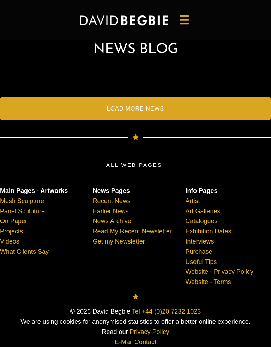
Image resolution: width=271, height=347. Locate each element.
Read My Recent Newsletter (132, 231)
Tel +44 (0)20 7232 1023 (166, 311)
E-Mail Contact (135, 342)
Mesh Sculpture (22, 200)
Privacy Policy (149, 331)
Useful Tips (201, 261)
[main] (124, 20)
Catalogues (201, 221)
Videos (9, 241)
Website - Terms (208, 281)
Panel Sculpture (22, 211)
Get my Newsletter (119, 241)
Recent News (112, 200)
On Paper (13, 221)
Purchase (198, 251)
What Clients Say (24, 251)
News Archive (112, 221)
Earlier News (111, 211)
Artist (192, 200)
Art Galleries (202, 211)
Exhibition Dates (208, 231)
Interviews (199, 241)
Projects (11, 231)
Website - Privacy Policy (219, 271)
